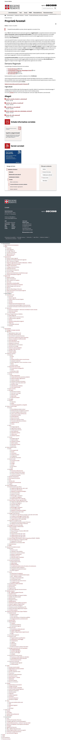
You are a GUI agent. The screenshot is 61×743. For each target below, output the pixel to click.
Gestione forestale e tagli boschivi (16, 186)
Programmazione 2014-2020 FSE (18, 500)
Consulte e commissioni (12, 252)
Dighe (12, 635)
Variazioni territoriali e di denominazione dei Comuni (20, 307)
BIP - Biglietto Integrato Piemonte (16, 594)
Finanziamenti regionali (16, 628)
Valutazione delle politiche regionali (16, 321)
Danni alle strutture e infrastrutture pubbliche (20, 619)
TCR (10, 709)
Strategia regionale (15, 427)
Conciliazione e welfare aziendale (16, 585)
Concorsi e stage (10, 271)
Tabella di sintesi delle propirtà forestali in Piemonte (16, 84)
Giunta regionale (10, 249)
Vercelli (13, 228)
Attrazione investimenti (14, 692)
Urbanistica (13, 402)
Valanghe (13, 656)
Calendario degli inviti (15, 505)
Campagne (9, 728)
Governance (13, 529)
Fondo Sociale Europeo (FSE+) (15, 488)
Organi (5, 246)
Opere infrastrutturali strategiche (16, 607)
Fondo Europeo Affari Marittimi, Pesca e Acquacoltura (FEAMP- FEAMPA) (24, 539)
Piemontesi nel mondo (16, 416)
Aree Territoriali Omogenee (12, 735)
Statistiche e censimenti (14, 343)
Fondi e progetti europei (12, 486)
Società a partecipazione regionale (14, 274)
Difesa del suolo (12, 629)
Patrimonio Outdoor (15, 398)
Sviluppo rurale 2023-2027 (14, 349)
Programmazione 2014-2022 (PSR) (18, 520)
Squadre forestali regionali (16, 665)
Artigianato (11, 695)
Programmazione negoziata (14, 318)
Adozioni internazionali (14, 477)
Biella (6, 227)
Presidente (9, 248)
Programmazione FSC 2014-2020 (18, 536)
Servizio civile (12, 482)
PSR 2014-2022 (12, 351)
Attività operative (14, 666)
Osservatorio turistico (15, 445)
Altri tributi (11, 710)
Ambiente (11, 172)
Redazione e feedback (44, 237)
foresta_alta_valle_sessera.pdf (13, 115)
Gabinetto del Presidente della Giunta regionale (16, 260)
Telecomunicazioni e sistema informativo (19, 648)
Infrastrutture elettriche (16, 626)
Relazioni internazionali (11, 265)
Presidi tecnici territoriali (14, 663)
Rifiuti (12, 364)
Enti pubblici (9, 715)
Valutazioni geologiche (16, 653)
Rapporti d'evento (15, 616)
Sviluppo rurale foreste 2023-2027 (18, 383)
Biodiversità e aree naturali (15, 174)
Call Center (9, 282)
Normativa (45, 180)
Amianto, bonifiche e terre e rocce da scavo (20, 360)
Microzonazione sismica (16, 662)
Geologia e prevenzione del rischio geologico (18, 650)
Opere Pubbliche (12, 623)
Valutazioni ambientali (15, 361)
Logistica (13, 644)
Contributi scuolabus (13, 612)
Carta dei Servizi (10, 292)
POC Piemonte (14, 533)
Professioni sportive (15, 436)
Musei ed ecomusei (15, 419)
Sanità (8, 667)
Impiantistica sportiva (15, 433)
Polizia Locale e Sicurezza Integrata (16, 299)
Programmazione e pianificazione (18, 639)
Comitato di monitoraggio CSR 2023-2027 (20, 517)
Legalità (10, 485)
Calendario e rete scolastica (17, 553)
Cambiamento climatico (14, 177)
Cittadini (8, 713)
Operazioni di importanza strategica (18, 492)
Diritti (10, 450)
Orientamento (12, 588)
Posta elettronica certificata (11, 238)
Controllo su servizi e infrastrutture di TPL (17, 609)
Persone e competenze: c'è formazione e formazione (18, 726)
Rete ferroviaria (12, 600)
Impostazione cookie (27, 232)
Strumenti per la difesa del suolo (18, 631)
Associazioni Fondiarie (15, 392)
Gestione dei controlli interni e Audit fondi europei (17, 273)
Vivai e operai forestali (15, 388)
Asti (5, 225)
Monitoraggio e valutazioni (16, 497)
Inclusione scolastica (15, 560)
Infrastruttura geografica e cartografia (19, 405)
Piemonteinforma (10, 255)
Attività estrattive (12, 694)
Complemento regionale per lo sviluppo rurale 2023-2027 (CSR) (24, 516)
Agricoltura (9, 332)
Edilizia (12, 404)
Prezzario (13, 625)
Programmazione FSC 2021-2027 (18, 535)
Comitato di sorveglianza (16, 498)
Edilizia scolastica (12, 586)
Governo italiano (8, 1)
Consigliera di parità (15, 584)
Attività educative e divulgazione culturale (20, 411)
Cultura (10, 408)
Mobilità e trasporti (11, 592)
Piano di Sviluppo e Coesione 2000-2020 (19, 532)
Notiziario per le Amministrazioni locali (17, 304)
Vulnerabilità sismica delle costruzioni (19, 660)
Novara (13, 224)
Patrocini (8, 288)
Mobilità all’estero (15, 566)
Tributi (8, 703)
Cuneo (6, 228)
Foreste (10, 179)
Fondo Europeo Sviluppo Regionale (16, 691)
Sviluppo (8, 685)
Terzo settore (14, 467)
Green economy (12, 389)
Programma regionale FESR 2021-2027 (19, 503)
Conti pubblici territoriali (14, 324)
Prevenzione (11, 675)
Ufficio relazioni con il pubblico (13, 280)
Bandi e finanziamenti (11, 279)
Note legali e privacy (21, 237)
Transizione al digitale (13, 701)
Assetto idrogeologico (15, 632)
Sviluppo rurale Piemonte (14, 514)
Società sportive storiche (16, 430)
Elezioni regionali (12, 298)
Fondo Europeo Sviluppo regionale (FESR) (17, 501)
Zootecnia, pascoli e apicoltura (15, 348)
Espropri (10, 301)
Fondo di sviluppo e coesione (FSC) (16, 528)
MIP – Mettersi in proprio (16, 578)
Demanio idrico (12, 622)
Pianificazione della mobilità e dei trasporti (18, 604)
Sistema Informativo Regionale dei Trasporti (18, 610)
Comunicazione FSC (15, 531)
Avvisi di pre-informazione (16, 491)
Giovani (12, 452)
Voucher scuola (14, 551)
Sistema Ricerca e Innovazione (15, 687)
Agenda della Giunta (11, 254)
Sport (10, 426)
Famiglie (13, 464)
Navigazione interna (13, 601)
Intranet (19, 238)
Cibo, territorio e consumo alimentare (16, 336)
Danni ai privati (14, 617)
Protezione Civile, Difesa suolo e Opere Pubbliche (17, 613)
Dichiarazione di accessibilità (10, 237)
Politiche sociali (12, 460)
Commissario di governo (14, 637)
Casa (10, 480)
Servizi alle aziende (13, 341)
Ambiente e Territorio (12, 169)
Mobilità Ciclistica (12, 595)
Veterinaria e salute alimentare (15, 676)
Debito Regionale (12, 316)
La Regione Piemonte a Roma (13, 267)
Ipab (12, 469)
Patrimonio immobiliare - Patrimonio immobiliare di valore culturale (23, 310)
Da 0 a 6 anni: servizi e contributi (18, 554)
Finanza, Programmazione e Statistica (14, 314)
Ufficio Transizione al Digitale (13, 261)
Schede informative (47, 172)
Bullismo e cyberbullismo (16, 556)
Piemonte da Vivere (48, 12)
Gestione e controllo (15, 495)
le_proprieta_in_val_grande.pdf (13, 107)
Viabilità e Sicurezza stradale (15, 598)
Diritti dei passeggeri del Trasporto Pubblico (18, 597)
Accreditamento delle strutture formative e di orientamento (23, 567)
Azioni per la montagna (16, 394)
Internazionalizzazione (13, 700)
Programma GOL (12, 589)
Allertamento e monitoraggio (17, 641)
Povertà (12, 463)
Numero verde (25, 222)
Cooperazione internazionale (15, 483)
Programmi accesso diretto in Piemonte (19, 525)
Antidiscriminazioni (15, 455)
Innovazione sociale (15, 461)
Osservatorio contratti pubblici (13, 283)
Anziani (12, 466)
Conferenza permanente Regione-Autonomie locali (19, 305)
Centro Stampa (12, 313)
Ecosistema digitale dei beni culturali (18, 413)
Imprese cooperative (13, 697)
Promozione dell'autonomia (17, 472)
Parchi (12, 370)
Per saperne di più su (13, 133)
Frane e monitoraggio (15, 654)
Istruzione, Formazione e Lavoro (13, 548)
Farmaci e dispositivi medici (14, 673)
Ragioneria (11, 323)
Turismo (10, 438)
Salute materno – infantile (14, 679)
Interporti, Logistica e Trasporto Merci (16, 606)
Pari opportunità (14, 451)
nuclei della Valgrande (12, 72)
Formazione (13, 647)
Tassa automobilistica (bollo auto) (16, 704)
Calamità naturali (12, 614)
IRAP (10, 706)
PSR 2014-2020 (14, 385)
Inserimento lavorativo (16, 476)
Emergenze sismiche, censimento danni (19, 620)
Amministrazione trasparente (13, 270)
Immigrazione (14, 457)
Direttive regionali (15, 572)
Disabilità (11, 470)
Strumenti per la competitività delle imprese (20, 576)
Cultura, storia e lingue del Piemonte (18, 414)
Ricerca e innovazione (13, 684)
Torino (13, 225)
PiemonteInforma (37, 12)
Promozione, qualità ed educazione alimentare (18, 338)
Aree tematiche (7, 329)
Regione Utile (7, 276)
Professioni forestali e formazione (18, 382)
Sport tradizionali (14, 432)
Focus (8, 720)
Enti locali (11, 296)
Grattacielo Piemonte (11, 268)
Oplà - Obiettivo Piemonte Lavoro (14, 731)
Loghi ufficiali (35, 237)
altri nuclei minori (12, 73)
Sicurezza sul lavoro (13, 678)
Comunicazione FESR (15, 510)
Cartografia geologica (15, 651)
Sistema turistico (14, 441)
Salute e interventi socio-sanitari (18, 473)
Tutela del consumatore (16, 458)
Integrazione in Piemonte (16, 542)
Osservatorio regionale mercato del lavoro (17, 591)
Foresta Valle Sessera (12, 69)
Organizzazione (7, 257)
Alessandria (7, 224)
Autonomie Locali (10, 295)
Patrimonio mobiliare (13, 311)
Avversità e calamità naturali (15, 335)
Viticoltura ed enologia (13, 346)
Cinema (12, 424)
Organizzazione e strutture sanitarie (16, 670)
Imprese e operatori (13, 189)
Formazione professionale (14, 561)
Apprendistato (14, 564)
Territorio (11, 401)
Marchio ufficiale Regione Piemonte (14, 289)
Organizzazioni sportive (16, 429)
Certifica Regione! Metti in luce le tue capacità (16, 732)
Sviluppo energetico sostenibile (15, 690)
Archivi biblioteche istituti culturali (18, 410)
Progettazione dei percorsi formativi (18, 570)
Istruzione (11, 550)
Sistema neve (14, 435)
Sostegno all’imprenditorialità (17, 579)
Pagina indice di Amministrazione (11, 245)
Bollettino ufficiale (10, 277)
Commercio (11, 698)
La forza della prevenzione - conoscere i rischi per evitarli (18, 725)
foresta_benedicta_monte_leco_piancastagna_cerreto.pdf (19, 111)
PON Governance (12, 545)
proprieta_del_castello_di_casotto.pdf (14, 103)
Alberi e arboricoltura (14, 182)
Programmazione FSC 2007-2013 (18, 538)
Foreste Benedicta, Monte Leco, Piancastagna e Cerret (19, 70)
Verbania (13, 227)
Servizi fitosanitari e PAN (14, 342)
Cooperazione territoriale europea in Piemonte (20, 523)
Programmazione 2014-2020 (17, 513)
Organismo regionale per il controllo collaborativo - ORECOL (19, 263)
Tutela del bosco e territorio (16, 386)
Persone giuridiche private (14, 479)
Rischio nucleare (14, 366)
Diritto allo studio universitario (17, 558)
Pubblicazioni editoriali (47, 175)
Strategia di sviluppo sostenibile (13, 330)
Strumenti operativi (13, 682)
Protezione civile (12, 638)
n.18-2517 (11, 92)
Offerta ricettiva (14, 444)
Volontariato (13, 645)
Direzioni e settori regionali (12, 258)
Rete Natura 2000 (15, 372)
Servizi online (45, 178)
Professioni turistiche (15, 442)
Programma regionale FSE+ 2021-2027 (19, 489)
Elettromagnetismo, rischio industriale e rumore (21, 363)
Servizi (25, 12)
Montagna (11, 391)
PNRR (30, 12)
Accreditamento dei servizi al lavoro (18, 582)
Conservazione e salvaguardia (17, 369)
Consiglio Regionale (11, 251)
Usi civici (10, 302)
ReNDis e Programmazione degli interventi (20, 634)
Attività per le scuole (15, 557)
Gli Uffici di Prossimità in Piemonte (14, 722)
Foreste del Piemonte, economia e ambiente (18, 184)
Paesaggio (11, 399)
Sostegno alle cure (13, 672)
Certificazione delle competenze (17, 569)
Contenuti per (7, 712)
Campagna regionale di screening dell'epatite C (16, 723)
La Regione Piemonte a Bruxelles (13, 264)
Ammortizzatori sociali (15, 581)
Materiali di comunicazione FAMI (18, 544)
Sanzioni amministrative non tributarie (15, 285)
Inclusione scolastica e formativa (18, 475)
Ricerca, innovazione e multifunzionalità (17, 339)
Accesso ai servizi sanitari (14, 669)
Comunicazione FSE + (15, 494)
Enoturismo (13, 447)
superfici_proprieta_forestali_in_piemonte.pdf (16, 99)
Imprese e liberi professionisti (13, 716)
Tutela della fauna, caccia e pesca (16, 345)
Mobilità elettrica (12, 603)
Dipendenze (11, 681)
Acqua (12, 357)
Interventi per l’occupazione (17, 575)
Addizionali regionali (13, 707)
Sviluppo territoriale (13, 688)
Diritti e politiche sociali (11, 448)
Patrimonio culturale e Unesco (17, 420)
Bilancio (10, 320)
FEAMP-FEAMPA (12, 352)
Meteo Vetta (13, 397)
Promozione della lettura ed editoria (18, 422)
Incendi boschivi (14, 642)
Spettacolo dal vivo (15, 423)
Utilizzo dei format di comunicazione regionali (16, 291)
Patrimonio (9, 308)
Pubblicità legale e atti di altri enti (13, 286)
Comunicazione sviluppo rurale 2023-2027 (20, 519)
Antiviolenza (13, 454)
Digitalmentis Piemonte (12, 729)
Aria (12, 358)
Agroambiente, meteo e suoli (15, 333)
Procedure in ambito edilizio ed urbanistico (20, 659)
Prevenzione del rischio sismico (15, 657)
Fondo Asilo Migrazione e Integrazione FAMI (18, 541)
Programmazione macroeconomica (16, 317)
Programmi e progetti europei (15, 522)
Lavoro (10, 573)
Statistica (11, 326)
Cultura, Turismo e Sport (12, 407)
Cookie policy (29, 237)
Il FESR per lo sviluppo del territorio (14, 734)
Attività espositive (15, 417)
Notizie (44, 169)
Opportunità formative (15, 563)
